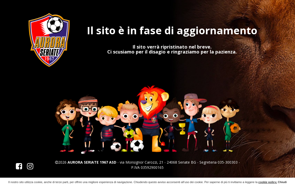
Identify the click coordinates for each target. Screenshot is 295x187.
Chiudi (282, 182)
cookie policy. (267, 182)
